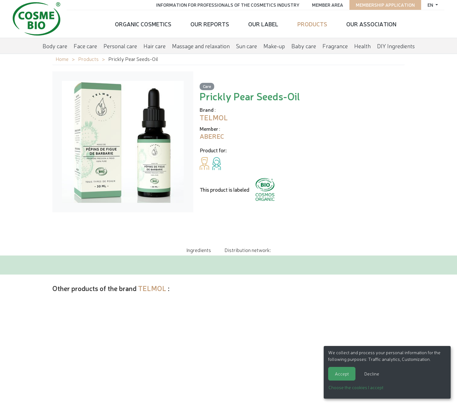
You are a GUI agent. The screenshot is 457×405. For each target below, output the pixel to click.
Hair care (154, 46)
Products (312, 24)
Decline (371, 373)
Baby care (303, 46)
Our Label (263, 24)
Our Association (371, 24)
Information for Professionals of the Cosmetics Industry (227, 5)
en (430, 5)
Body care (55, 46)
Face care (85, 46)
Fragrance (335, 46)
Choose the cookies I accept (355, 387)
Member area (327, 5)
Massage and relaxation (201, 46)
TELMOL (152, 288)
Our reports (209, 24)
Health (362, 46)
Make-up (274, 46)
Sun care (246, 46)
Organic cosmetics (143, 24)
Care (207, 86)
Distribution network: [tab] (247, 249)
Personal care (120, 46)
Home (62, 58)
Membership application (385, 5)
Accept (342, 373)
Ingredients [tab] (198, 249)
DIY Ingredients (396, 46)
